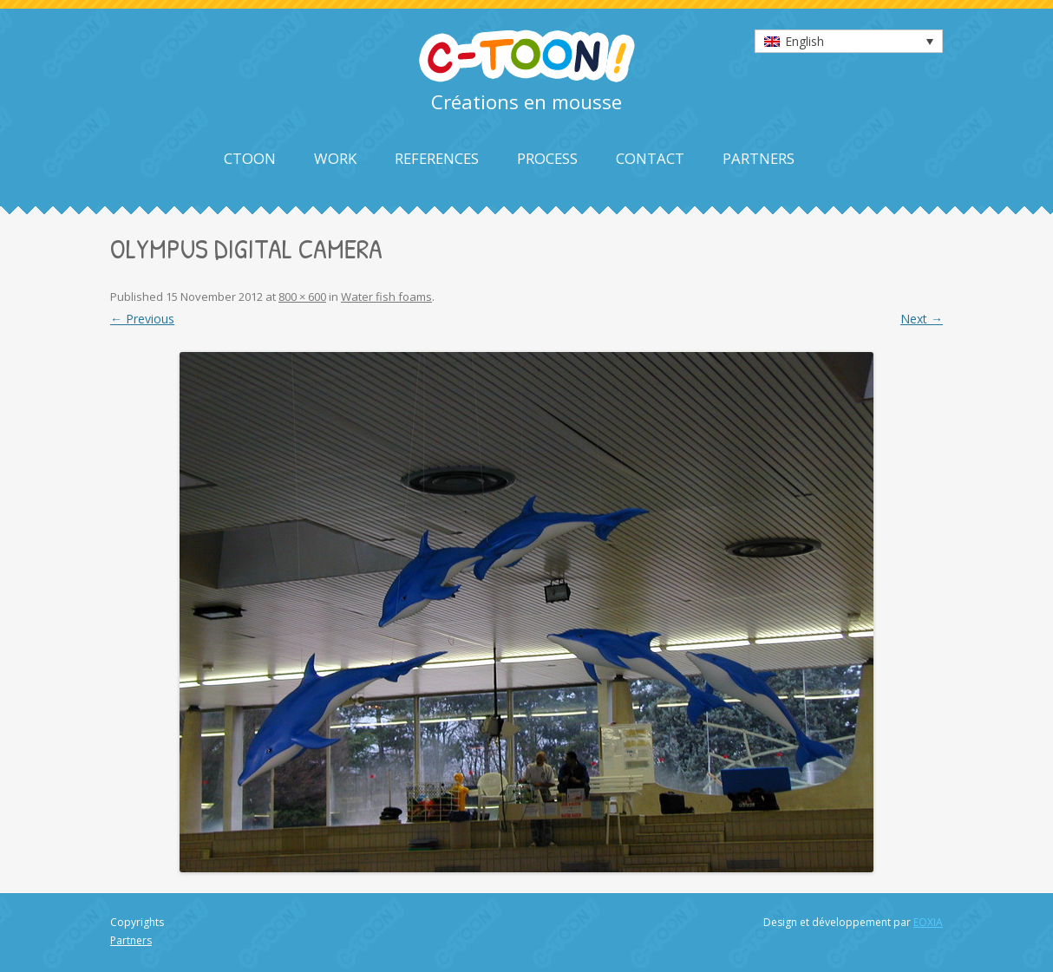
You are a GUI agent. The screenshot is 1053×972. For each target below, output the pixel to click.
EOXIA (928, 922)
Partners (759, 158)
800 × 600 (302, 296)
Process (547, 158)
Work (335, 158)
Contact (650, 158)
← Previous (142, 318)
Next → (921, 318)
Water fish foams (386, 296)
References (437, 158)
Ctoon (250, 158)
